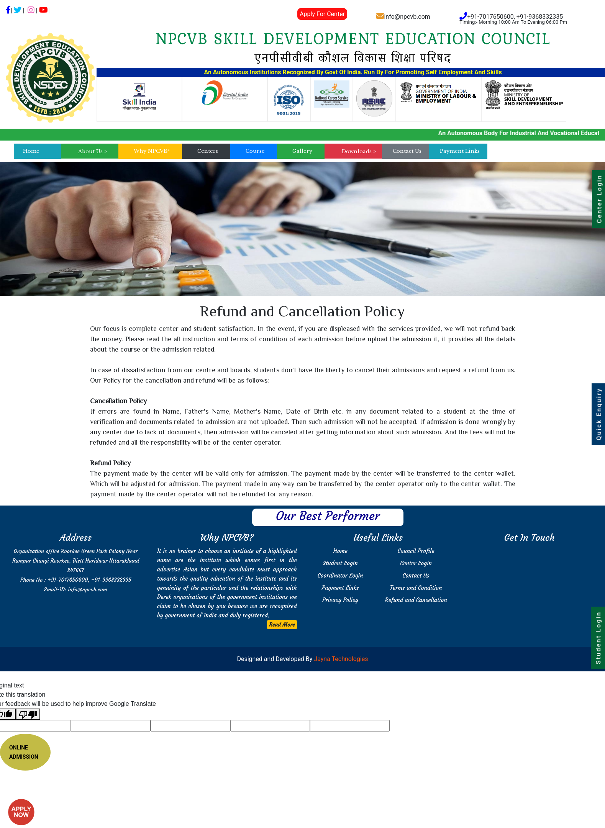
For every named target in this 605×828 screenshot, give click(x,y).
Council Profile (416, 551)
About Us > (92, 151)
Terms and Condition (416, 587)
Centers (207, 151)
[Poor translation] (28, 714)
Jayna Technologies (340, 659)
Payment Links (460, 151)
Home (31, 151)
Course (255, 151)
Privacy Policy (340, 600)
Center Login (416, 563)
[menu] (93, 151)
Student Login (340, 563)
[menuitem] (92, 151)
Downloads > (359, 151)
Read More (282, 624)
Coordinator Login (340, 575)
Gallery (302, 151)
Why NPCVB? (152, 151)
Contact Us (407, 151)
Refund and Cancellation (416, 600)
